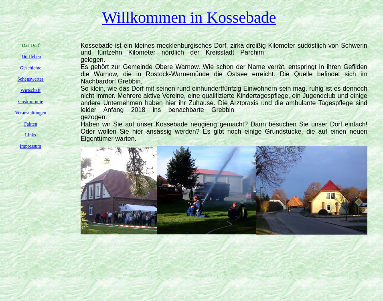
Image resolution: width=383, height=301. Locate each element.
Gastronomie (30, 101)
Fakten (30, 124)
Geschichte (30, 68)
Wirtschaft (30, 90)
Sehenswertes (30, 79)
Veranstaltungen (30, 113)
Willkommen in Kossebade (189, 17)
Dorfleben (31, 56)
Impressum (30, 146)
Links (30, 135)
